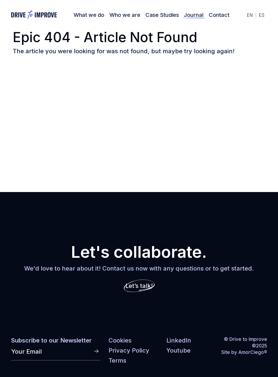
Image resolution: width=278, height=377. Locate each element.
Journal (193, 15)
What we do (89, 15)
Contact (219, 15)
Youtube (178, 350)
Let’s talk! (139, 285)
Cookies (120, 340)
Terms (117, 360)
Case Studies (162, 15)
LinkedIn (178, 340)
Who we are (124, 15)
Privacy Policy (129, 350)
